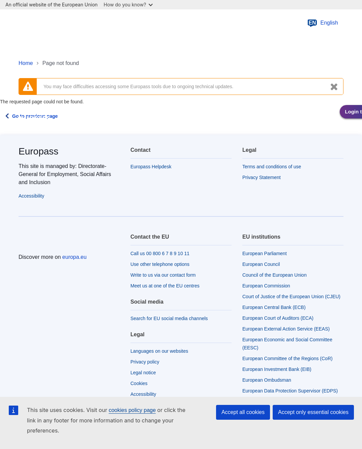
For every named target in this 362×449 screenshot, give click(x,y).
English (322, 23)
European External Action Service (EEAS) (286, 329)
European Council (261, 264)
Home (26, 63)
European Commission (266, 285)
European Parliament (264, 253)
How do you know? (128, 4)
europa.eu (74, 257)
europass (34, 117)
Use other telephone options (159, 264)
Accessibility (31, 196)
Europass (38, 151)
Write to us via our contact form (162, 275)
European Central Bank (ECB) (274, 307)
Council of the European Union (274, 275)
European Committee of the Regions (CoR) (287, 358)
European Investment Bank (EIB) (276, 369)
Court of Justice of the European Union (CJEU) (291, 296)
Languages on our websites (159, 351)
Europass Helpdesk (150, 166)
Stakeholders (289, 117)
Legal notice (143, 372)
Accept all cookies (243, 412)
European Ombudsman (266, 380)
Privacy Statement (261, 177)
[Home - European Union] (53, 23)
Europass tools (82, 117)
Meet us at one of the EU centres (165, 285)
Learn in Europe (134, 117)
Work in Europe (187, 117)
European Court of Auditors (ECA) (277, 318)
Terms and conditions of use (271, 166)
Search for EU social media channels (169, 318)
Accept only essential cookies (313, 412)
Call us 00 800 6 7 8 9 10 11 (159, 253)
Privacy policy (144, 362)
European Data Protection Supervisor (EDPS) (290, 390)
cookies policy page (132, 410)
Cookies (139, 383)
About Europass (240, 117)
